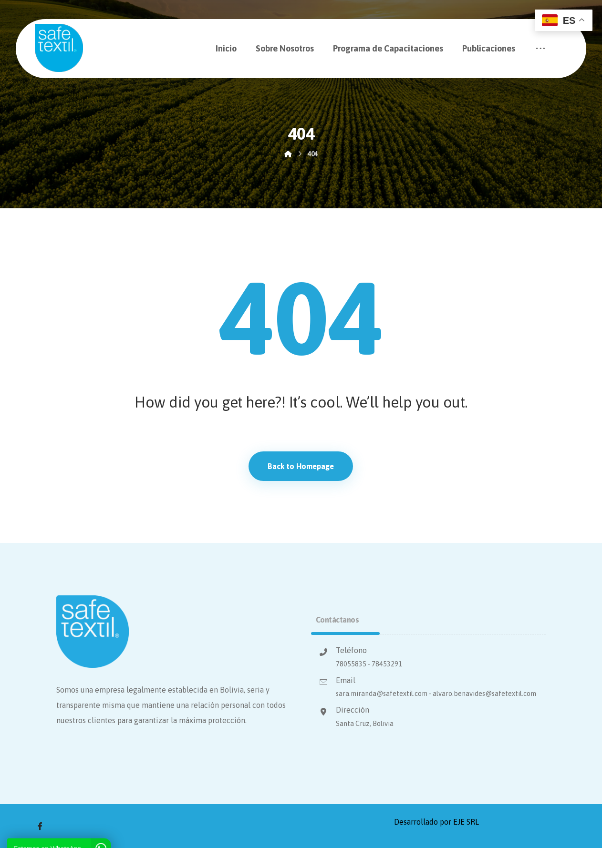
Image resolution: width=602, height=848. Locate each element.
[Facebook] (40, 826)
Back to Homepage (301, 466)
